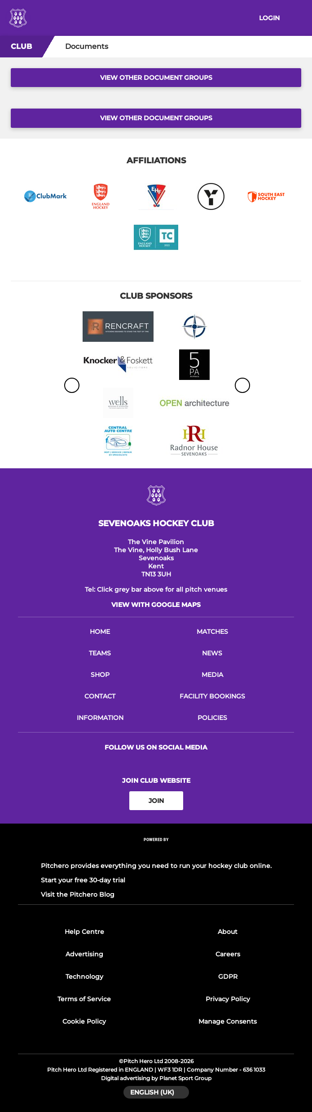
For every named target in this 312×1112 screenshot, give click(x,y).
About (227, 932)
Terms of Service (84, 999)
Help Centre (84, 932)
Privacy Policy (228, 999)
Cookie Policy (84, 1021)
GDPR (227, 976)
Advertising (84, 954)
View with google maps (156, 605)
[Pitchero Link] (156, 851)
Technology (84, 976)
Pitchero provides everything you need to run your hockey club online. (156, 866)
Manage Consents (227, 1021)
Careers (227, 954)
